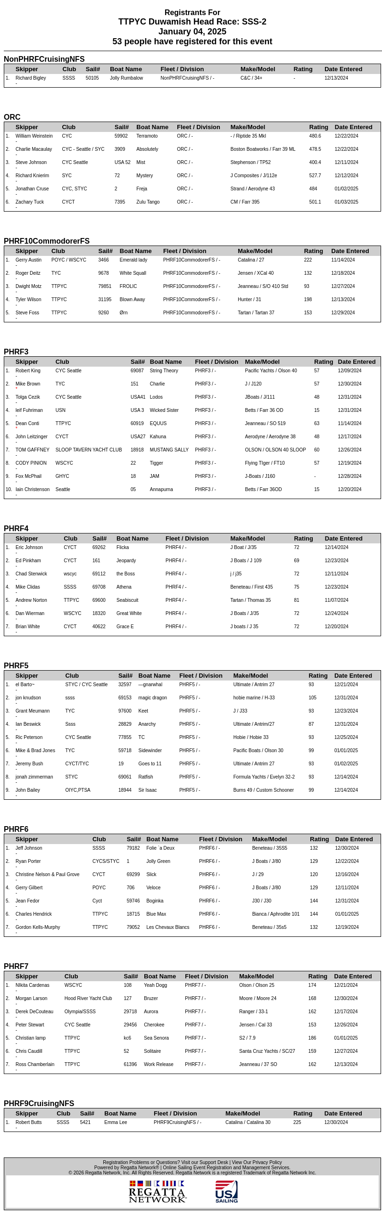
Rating (303, 69)
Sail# (93, 69)
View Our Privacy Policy (257, 1162)
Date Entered (343, 69)
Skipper (27, 69)
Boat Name (126, 69)
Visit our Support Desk (204, 1162)
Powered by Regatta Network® (126, 1167)
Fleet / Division (182, 69)
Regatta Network (102, 1172)
